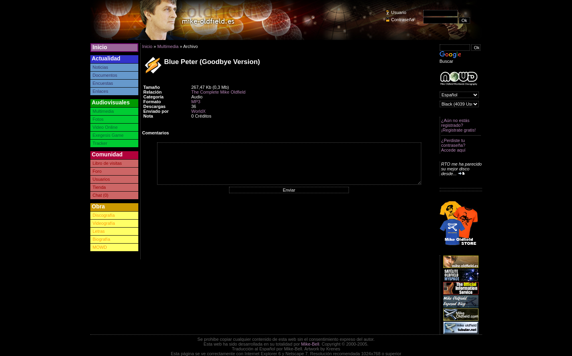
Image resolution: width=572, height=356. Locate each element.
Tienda (99, 187)
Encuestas (103, 83)
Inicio (100, 47)
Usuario (399, 12)
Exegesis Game (108, 135)
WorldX (198, 111)
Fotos (98, 119)
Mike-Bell (310, 344)
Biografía (101, 239)
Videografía (104, 223)
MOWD (100, 247)
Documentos (105, 75)
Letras (99, 231)
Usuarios (101, 179)
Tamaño (151, 87)
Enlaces (100, 91)
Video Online (105, 127)
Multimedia (103, 111)
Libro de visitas (107, 163)
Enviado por (156, 111)
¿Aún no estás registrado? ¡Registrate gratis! (458, 125)
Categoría (153, 96)
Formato (152, 101)
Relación (152, 92)
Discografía (104, 215)
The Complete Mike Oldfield (218, 92)
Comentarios (155, 132)
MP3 (196, 101)
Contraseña (402, 19)
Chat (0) (101, 195)
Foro (97, 171)
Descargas (154, 106)
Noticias (100, 67)
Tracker (100, 143)
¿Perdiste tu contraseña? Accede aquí (453, 145)
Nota (148, 116)
